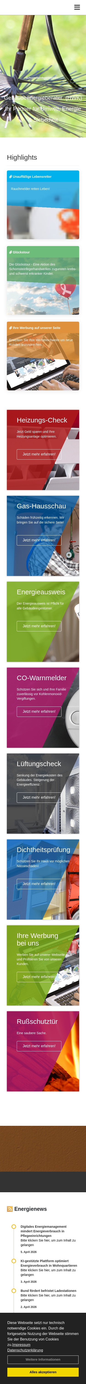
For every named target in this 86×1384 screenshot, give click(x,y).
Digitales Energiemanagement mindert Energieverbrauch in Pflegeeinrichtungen (44, 1231)
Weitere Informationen (43, 1359)
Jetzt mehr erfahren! (39, 454)
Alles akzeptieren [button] (43, 1372)
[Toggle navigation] (77, 7)
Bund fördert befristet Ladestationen (48, 1291)
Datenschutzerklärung (25, 1350)
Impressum (21, 1345)
